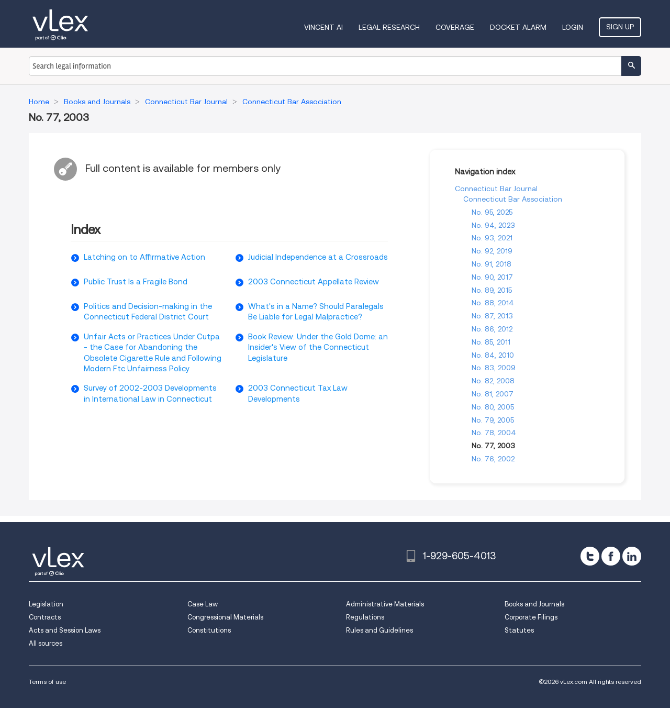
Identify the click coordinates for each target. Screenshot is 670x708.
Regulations (365, 617)
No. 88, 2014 (493, 302)
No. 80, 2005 (493, 407)
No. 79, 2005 (493, 420)
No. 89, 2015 (492, 290)
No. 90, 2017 (492, 277)
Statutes (519, 630)
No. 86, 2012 (492, 329)
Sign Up (620, 27)
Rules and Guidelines (379, 630)
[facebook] (610, 556)
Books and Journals (534, 604)
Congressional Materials (225, 617)
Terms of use (47, 681)
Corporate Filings (531, 617)
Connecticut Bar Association (512, 199)
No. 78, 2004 (494, 432)
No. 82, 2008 (493, 381)
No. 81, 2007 (492, 394)
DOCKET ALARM (518, 27)
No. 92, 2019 (492, 251)
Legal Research (389, 27)
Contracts (45, 617)
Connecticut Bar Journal (496, 188)
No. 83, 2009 (494, 367)
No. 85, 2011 (491, 342)
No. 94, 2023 (493, 225)
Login (572, 27)
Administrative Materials (385, 604)
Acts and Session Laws (64, 630)
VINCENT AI (323, 27)
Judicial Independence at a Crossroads (318, 257)
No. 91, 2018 (491, 264)
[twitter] (589, 556)
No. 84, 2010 (493, 355)
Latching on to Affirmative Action (144, 257)
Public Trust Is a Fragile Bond (135, 282)
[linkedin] (631, 556)
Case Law (202, 604)
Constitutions (209, 630)
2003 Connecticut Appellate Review (313, 282)
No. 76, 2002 (493, 459)
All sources (45, 643)
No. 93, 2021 (492, 238)
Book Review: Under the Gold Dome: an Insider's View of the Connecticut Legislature (318, 347)
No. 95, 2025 (492, 212)
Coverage (455, 27)
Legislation (46, 604)
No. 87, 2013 (492, 316)
